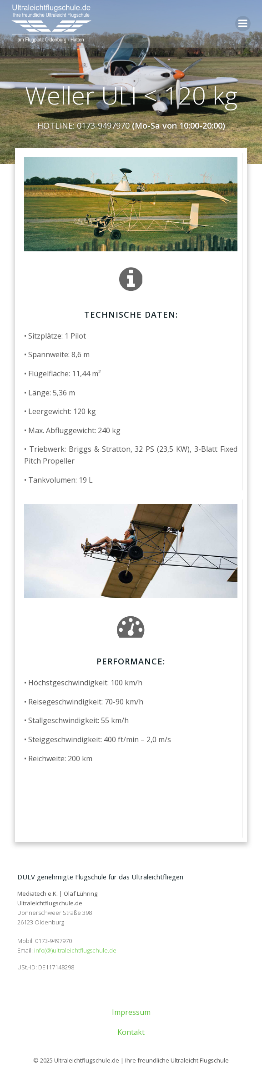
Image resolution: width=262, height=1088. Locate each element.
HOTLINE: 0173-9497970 (83, 125)
